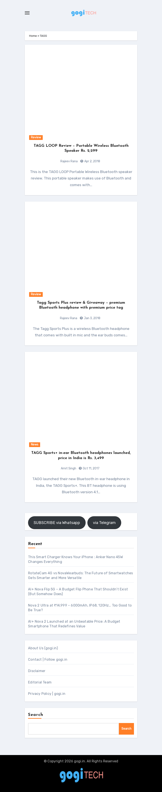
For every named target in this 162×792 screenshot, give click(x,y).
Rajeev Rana (69, 161)
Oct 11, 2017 (90, 468)
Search (35, 715)
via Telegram (104, 522)
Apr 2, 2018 (92, 161)
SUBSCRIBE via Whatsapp (57, 522)
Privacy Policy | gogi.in (46, 694)
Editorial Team (40, 682)
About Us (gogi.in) (43, 648)
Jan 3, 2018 (91, 318)
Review (36, 137)
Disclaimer (36, 671)
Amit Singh (68, 468)
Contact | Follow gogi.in (47, 659)
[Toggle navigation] (27, 12)
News (34, 444)
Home (33, 35)
